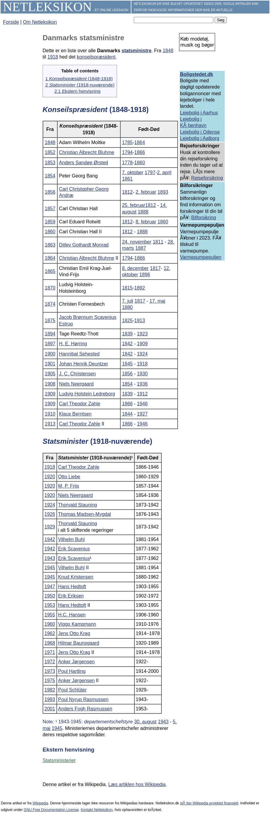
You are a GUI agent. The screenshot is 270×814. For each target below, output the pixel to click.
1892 (139, 287)
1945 (49, 567)
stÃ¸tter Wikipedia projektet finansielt (209, 803)
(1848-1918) (95, 109)
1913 (139, 320)
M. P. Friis (68, 486)
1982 (49, 689)
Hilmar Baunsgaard (78, 643)
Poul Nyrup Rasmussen (83, 699)
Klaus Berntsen (75, 413)
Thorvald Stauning (77, 504)
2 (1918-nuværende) (79, 84)
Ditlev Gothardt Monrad (84, 244)
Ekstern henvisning (68, 749)
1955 (49, 614)
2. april (164, 172)
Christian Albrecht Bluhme (86, 152)
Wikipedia (40, 803)
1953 (49, 605)
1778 (127, 162)
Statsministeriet (59, 760)
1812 (127, 192)
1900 (50, 353)
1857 (50, 208)
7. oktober (132, 172)
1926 (49, 514)
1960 (49, 624)
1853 (50, 162)
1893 (163, 192)
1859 (50, 221)
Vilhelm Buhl (71, 539)
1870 (50, 287)
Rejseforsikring (207, 177)
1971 (49, 652)
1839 (127, 333)
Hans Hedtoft (72, 586)
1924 (142, 353)
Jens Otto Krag (74, 633)
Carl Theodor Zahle (79, 403)
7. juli (127, 301)
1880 (127, 307)
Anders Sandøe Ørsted (83, 162)
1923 (142, 333)
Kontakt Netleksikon (96, 810)
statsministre (137, 50)
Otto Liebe (69, 476)
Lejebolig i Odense (200, 132)
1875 (50, 320)
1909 (142, 343)
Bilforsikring (203, 217)
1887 (140, 248)
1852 (50, 152)
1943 (49, 558)
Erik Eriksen (71, 595)
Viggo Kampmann (77, 624)
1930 (142, 373)
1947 (49, 586)
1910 (50, 413)
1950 (49, 595)
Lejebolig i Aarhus (199, 112)
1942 (49, 539)
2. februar (146, 192)
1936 (142, 383)
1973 (49, 671)
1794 (127, 152)
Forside (11, 22)
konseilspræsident (96, 56)
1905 (50, 373)
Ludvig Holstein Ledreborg (87, 393)
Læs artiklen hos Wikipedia (137, 784)
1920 (49, 476)
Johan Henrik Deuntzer (83, 363)
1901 (50, 363)
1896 (144, 274)
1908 (50, 383)
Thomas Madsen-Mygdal (84, 514)
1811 (158, 241)
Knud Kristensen (75, 576)
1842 (127, 343)
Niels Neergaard (76, 383)
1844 (127, 413)
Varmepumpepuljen (200, 257)
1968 (49, 643)
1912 (142, 393)
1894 (50, 333)
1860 (139, 162)
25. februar (133, 205)
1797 (150, 172)
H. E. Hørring (73, 343)
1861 (127, 178)
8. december (135, 268)
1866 (139, 152)
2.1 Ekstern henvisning (77, 91)
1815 (127, 287)
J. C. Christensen (77, 373)
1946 (142, 403)
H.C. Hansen (72, 614)
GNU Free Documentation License (51, 810)
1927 (142, 413)
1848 (168, 50)
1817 (155, 268)
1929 (49, 526)
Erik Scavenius (74, 548)
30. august (145, 721)
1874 (50, 304)
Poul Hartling (72, 671)
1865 (50, 271)
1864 (139, 142)
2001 (49, 708)
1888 (143, 211)
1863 (50, 244)
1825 (127, 320)
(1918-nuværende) (97, 441)
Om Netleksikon (40, 22)
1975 (49, 680)
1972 (49, 661)
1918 (52, 56)
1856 (50, 192)
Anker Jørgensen (76, 661)
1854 (50, 175)
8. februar (146, 221)
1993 (49, 699)
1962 (49, 633)
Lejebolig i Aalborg (199, 138)
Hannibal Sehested (79, 353)
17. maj (157, 301)
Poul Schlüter (72, 689)
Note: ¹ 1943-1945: (88, 721)
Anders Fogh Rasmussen (85, 708)
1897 (50, 343)
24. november (137, 241)
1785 (127, 142)
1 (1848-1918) (79, 78)
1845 (127, 363)
